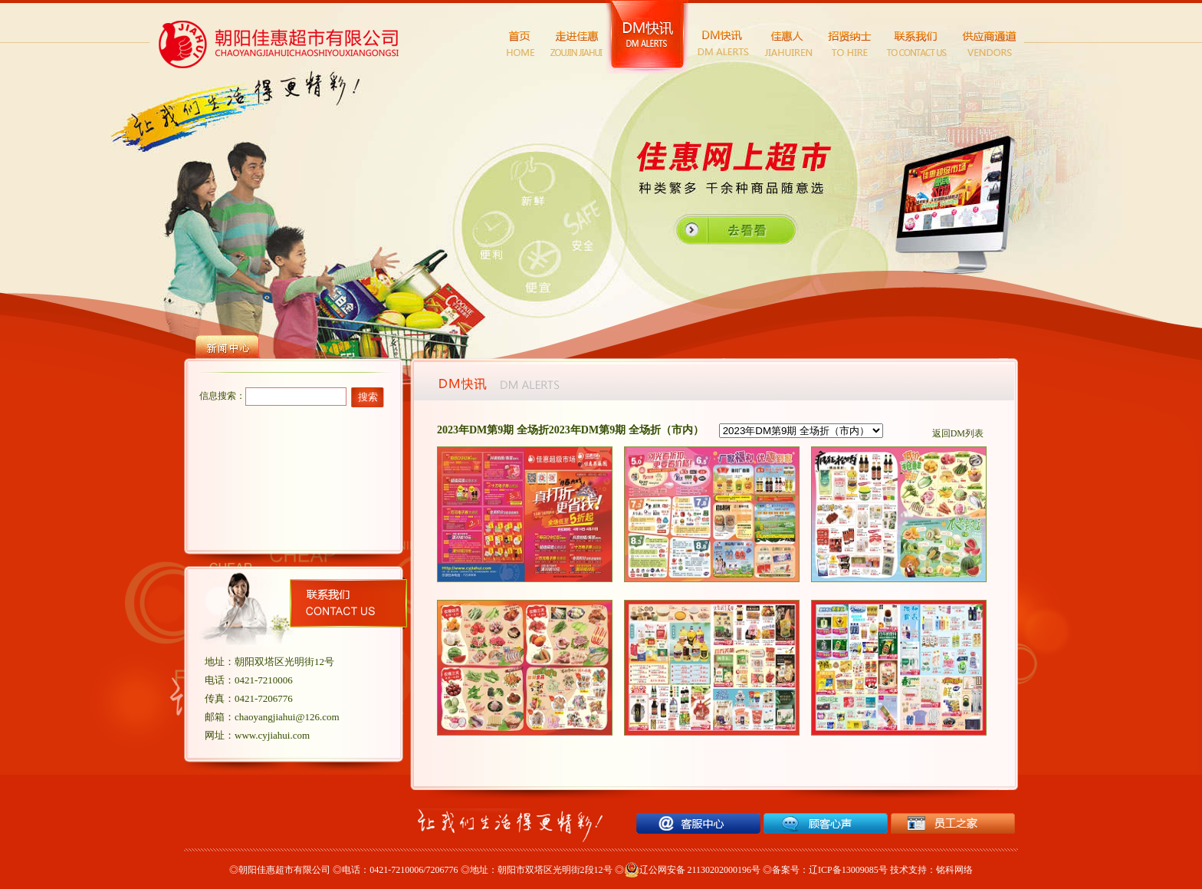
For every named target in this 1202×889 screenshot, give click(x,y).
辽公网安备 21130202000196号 (692, 869)
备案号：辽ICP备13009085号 (830, 869)
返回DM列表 (958, 433)
